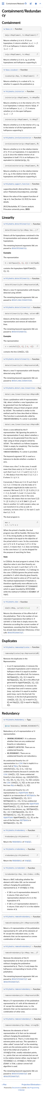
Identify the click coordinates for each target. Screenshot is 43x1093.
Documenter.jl (16, 1087)
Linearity (8, 217)
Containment (11, 22)
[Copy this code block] (37, 35)
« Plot (4, 1085)
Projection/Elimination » (31, 1085)
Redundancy (10, 713)
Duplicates (9, 641)
